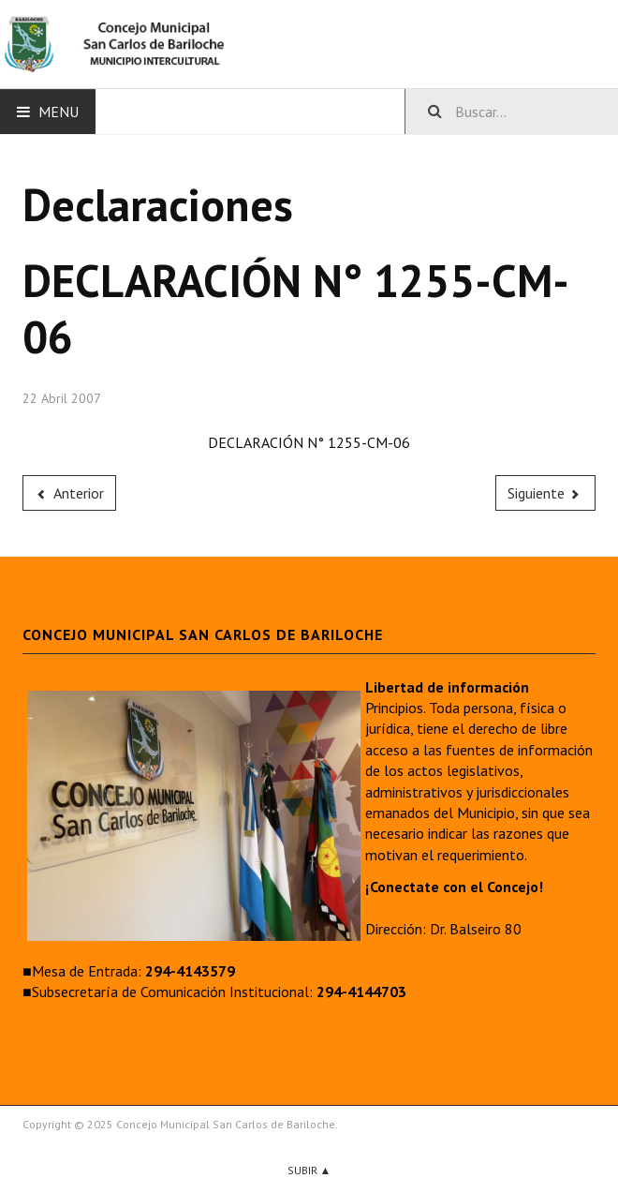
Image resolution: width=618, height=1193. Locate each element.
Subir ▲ (309, 1170)
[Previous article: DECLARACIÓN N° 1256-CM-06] (69, 493)
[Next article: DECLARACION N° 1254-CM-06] (545, 493)
